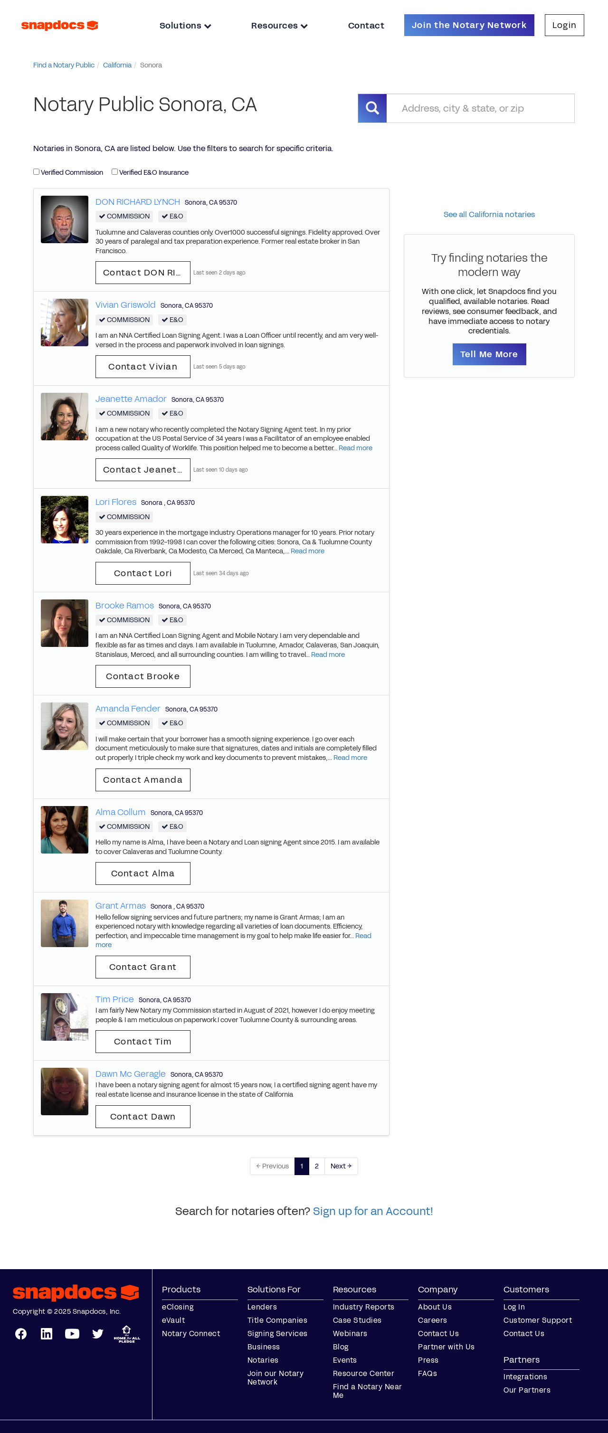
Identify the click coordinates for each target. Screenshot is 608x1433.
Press (428, 1360)
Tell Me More (489, 354)
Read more (355, 448)
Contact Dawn (143, 1116)
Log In (514, 1307)
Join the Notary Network (469, 25)
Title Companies (277, 1320)
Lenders (262, 1307)
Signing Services (277, 1333)
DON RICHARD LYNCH (137, 202)
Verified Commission (68, 172)
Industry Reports (364, 1307)
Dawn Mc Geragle (130, 1074)
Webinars (350, 1333)
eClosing (177, 1307)
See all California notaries (489, 214)
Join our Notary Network (275, 1377)
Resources (279, 25)
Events (345, 1360)
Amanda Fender (128, 708)
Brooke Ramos (124, 605)
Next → (341, 1166)
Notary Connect (191, 1333)
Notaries (263, 1360)
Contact (366, 25)
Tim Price (114, 999)
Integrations (525, 1377)
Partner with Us (446, 1347)
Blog (341, 1347)
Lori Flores (115, 502)
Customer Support (538, 1320)
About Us (435, 1307)
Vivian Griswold (125, 305)
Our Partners (527, 1390)
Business (263, 1347)
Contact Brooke (143, 676)
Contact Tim (143, 1041)
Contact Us (438, 1333)
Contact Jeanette (145, 470)
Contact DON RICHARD (146, 272)
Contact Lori (143, 573)
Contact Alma (143, 873)
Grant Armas (120, 906)
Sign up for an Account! (373, 1211)
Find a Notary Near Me (367, 1391)
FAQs (427, 1373)
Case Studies (357, 1320)
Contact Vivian (143, 367)
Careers (432, 1320)
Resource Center (364, 1373)
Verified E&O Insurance (150, 172)
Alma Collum (120, 812)
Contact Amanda (143, 780)
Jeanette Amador (131, 399)
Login (564, 25)
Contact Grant (143, 967)
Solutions (186, 25)
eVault (173, 1320)
